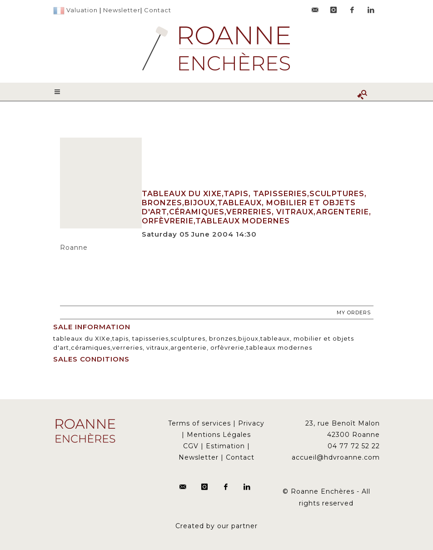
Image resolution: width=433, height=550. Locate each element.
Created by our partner (216, 526)
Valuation (82, 10)
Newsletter (121, 10)
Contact (157, 10)
